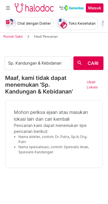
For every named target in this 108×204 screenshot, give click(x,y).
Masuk (94, 8)
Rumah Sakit (13, 36)
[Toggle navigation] (8, 8)
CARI (93, 63)
